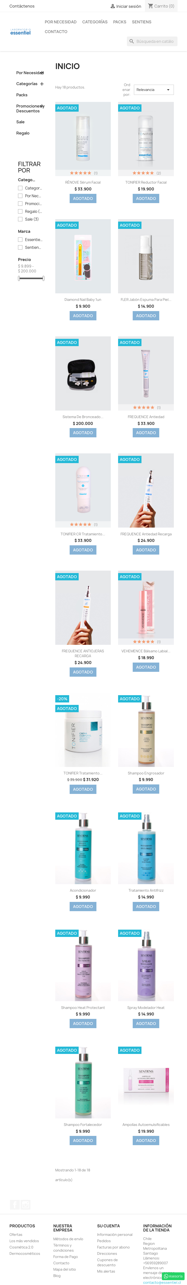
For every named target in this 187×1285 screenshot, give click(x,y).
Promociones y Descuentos (30, 108)
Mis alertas (106, 1271)
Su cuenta (108, 1226)
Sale (20, 122)
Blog (57, 1275)
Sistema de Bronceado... (83, 416)
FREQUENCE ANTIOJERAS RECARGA (83, 653)
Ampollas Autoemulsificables (146, 1124)
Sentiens (141, 22)
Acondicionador (83, 890)
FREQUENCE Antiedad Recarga (146, 534)
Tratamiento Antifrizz (146, 890)
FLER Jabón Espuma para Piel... (146, 299)
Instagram (25, 1205)
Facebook (15, 1205)
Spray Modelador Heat (146, 1007)
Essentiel (34, 239)
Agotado (83, 198)
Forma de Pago (65, 1256)
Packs (119, 22)
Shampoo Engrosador (146, 773)
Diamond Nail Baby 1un (83, 299)
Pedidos (104, 1241)
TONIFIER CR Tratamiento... (83, 534)
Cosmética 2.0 (21, 1247)
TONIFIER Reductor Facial (146, 182)
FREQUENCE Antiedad (146, 416)
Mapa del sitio (64, 1269)
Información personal (114, 1234)
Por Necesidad (61, 22)
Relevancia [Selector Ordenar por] (154, 90)
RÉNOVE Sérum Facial (83, 182)
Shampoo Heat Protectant (83, 1007)
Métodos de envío (68, 1239)
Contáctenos (22, 6)
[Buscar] (152, 41)
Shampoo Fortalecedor (83, 1124)
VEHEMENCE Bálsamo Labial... (146, 651)
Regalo (22, 133)
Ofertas (15, 1234)
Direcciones (107, 1253)
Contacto (56, 31)
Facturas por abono (113, 1247)
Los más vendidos (24, 1241)
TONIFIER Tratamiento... (83, 773)
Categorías (95, 22)
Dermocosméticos (24, 1253)
